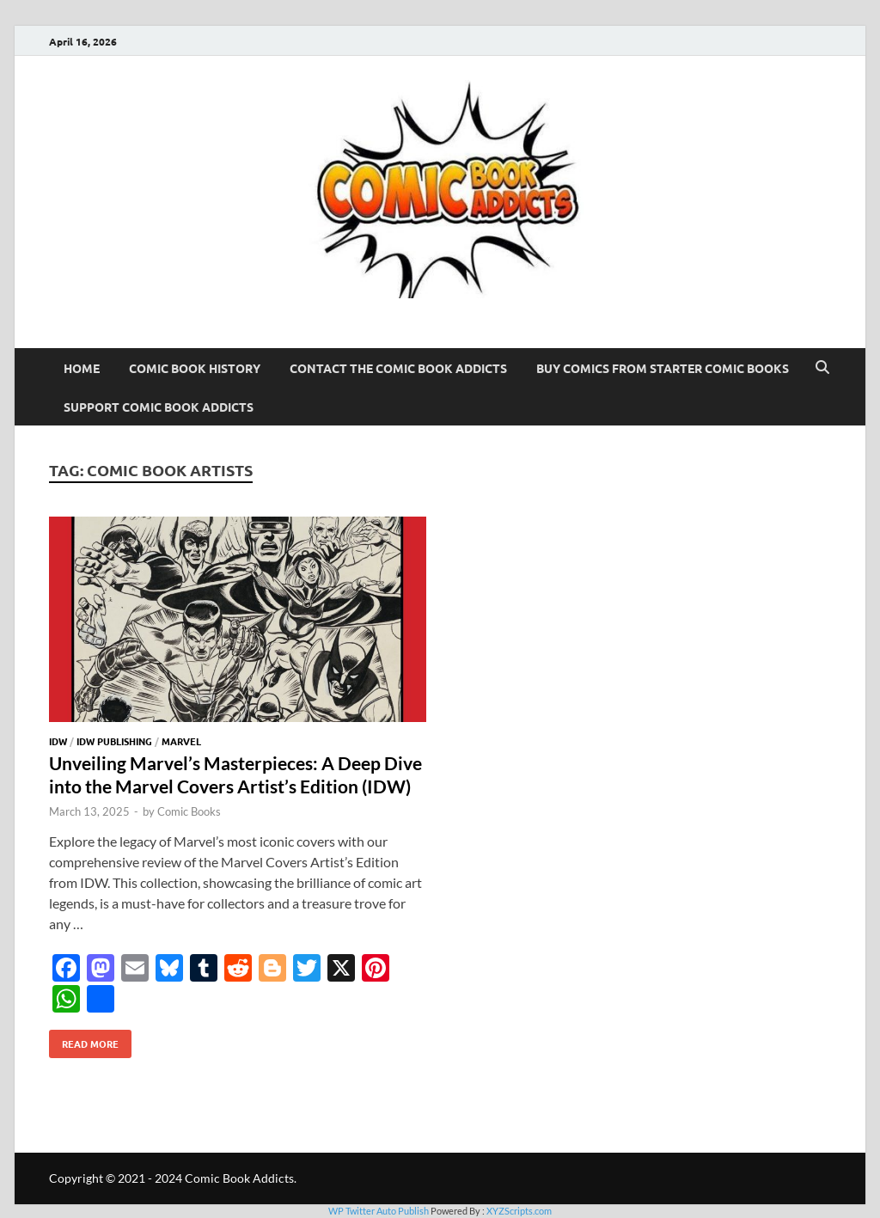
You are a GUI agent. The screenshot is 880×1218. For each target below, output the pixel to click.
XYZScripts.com (519, 1210)
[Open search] (822, 368)
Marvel (181, 741)
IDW (58, 741)
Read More (84, 1040)
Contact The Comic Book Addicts (398, 368)
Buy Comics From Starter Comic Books (662, 368)
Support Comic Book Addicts (159, 406)
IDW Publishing (114, 741)
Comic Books (189, 811)
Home (82, 368)
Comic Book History (194, 368)
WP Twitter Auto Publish (378, 1210)
